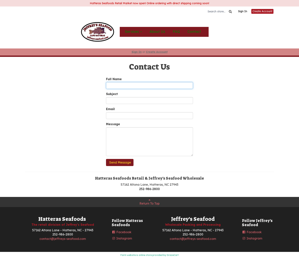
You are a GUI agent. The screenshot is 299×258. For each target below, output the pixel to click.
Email (110, 109)
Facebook (121, 232)
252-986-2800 (149, 189)
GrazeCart (173, 255)
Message (113, 124)
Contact (194, 31)
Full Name (114, 79)
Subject (112, 94)
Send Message (120, 162)
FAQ (176, 31)
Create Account (262, 11)
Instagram (122, 238)
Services (133, 31)
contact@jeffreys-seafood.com (62, 239)
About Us (157, 31)
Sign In (242, 11)
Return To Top (149, 201)
